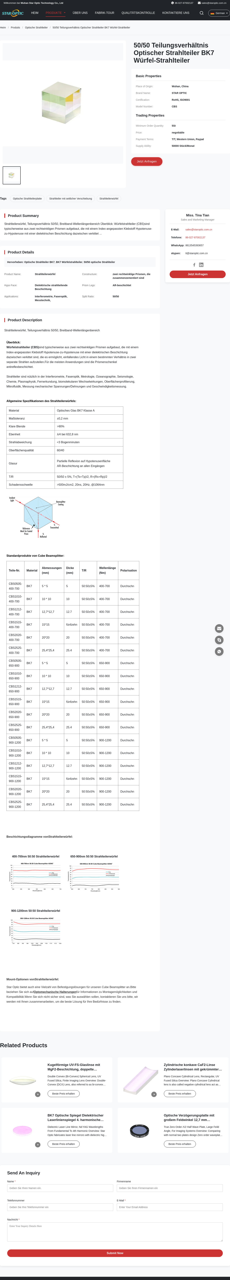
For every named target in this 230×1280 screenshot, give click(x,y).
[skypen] (219, 640)
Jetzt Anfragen (198, 274)
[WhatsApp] (219, 651)
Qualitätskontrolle (138, 12)
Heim (34, 12)
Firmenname (124, 1181)
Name (11, 1181)
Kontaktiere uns (175, 12)
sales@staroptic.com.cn (214, 3)
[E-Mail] (219, 628)
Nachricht (13, 1219)
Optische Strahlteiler (36, 27)
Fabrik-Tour (104, 12)
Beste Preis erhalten (63, 1093)
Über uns (80, 12)
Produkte (54, 12)
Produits (15, 27)
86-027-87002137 (195, 237)
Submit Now (115, 1255)
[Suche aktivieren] (202, 13)
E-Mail (121, 1200)
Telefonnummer (16, 1200)
